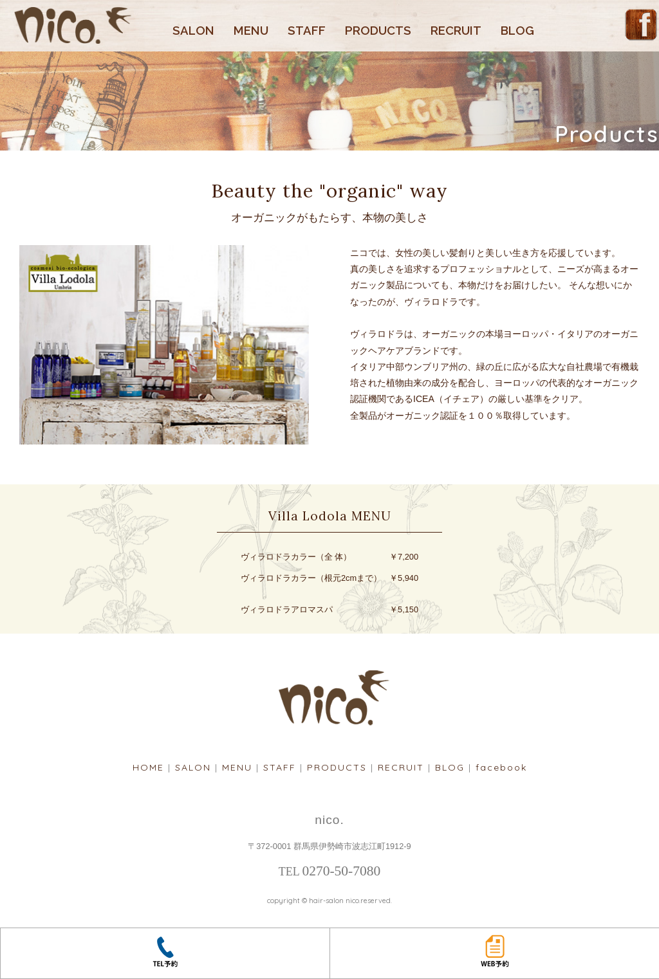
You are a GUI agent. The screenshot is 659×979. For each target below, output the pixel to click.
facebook (501, 767)
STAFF (307, 30)
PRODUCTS (378, 30)
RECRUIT (456, 30)
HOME (148, 767)
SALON (193, 30)
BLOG (517, 30)
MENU (251, 30)
